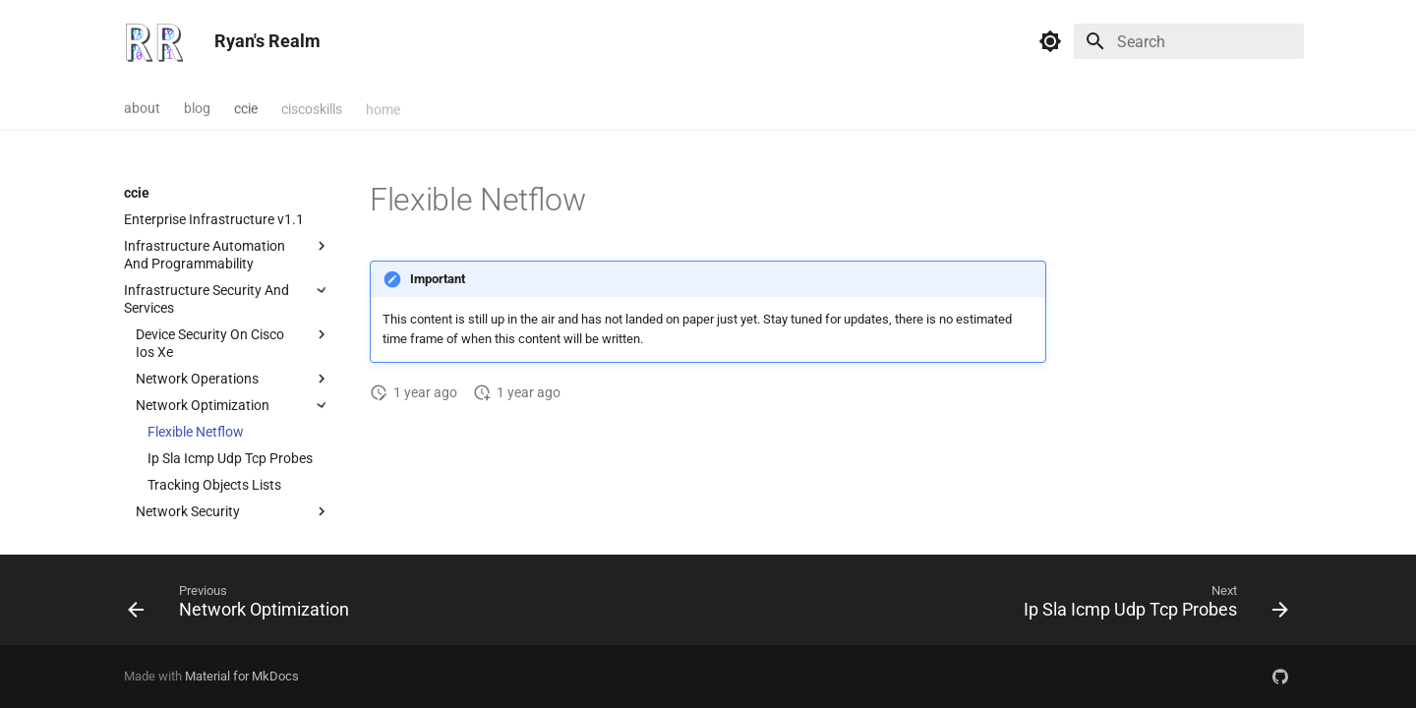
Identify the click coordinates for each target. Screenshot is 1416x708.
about (142, 107)
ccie (246, 107)
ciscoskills (311, 107)
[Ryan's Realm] (153, 41)
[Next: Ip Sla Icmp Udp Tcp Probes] (1151, 605)
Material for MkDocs (242, 676)
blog (197, 107)
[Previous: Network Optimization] (243, 605)
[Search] (1189, 41)
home (383, 107)
